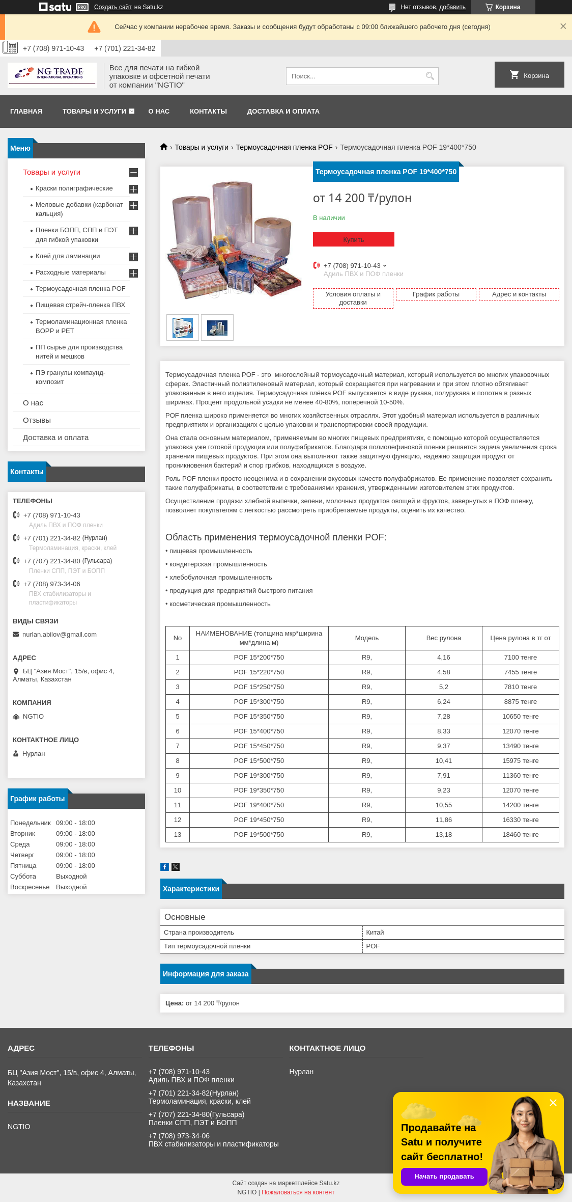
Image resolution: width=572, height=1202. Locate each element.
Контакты (208, 111)
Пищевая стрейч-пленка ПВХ (80, 305)
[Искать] (430, 76)
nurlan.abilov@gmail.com (59, 634)
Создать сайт (113, 7)
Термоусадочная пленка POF (284, 147)
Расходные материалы (71, 272)
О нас (159, 111)
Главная (26, 111)
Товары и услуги (94, 111)
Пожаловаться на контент (298, 1192)
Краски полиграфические (74, 188)
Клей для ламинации (68, 256)
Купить (353, 239)
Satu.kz (329, 1183)
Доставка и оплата (283, 111)
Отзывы (37, 420)
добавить (452, 7)
